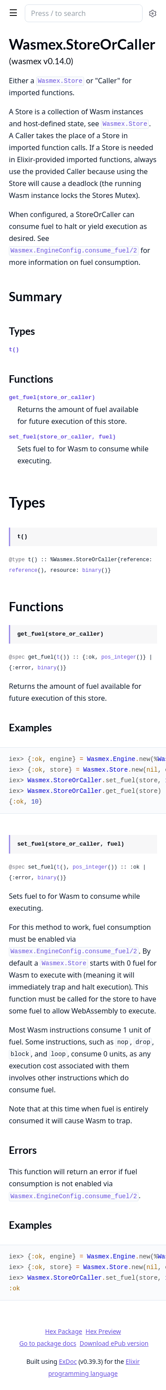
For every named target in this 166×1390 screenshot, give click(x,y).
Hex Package (63, 1331)
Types (22, 331)
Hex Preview (103, 1331)
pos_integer (118, 657)
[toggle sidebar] (11, 12)
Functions (31, 379)
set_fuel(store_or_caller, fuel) (62, 437)
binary (91, 570)
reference (23, 570)
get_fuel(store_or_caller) (52, 397)
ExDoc (68, 1361)
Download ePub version (114, 1343)
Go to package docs (47, 1343)
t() (14, 349)
